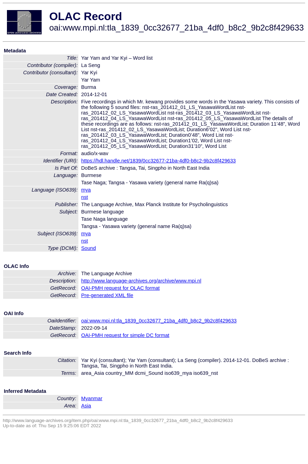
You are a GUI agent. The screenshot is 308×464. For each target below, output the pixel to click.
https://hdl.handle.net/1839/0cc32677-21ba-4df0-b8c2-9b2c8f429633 (158, 160)
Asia (86, 405)
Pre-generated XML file (107, 295)
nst (84, 197)
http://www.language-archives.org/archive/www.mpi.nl (141, 281)
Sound (88, 248)
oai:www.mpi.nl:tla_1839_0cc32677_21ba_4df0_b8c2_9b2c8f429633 (159, 320)
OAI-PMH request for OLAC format (120, 288)
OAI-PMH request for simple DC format (125, 335)
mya (86, 190)
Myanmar (91, 398)
